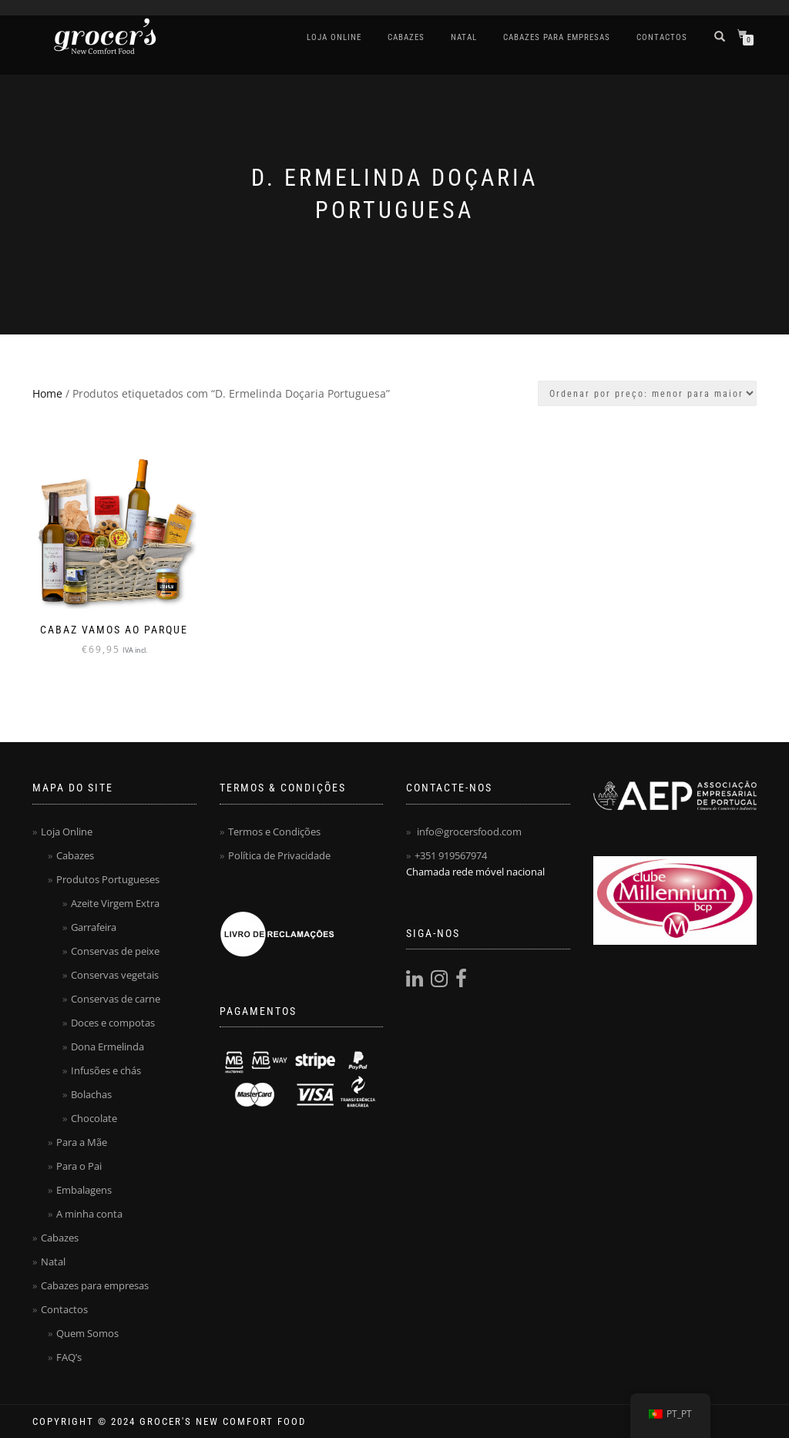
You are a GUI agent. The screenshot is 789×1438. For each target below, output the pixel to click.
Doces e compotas (113, 1023)
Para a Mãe (81, 1142)
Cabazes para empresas (556, 37)
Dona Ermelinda (107, 1046)
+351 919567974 (451, 855)
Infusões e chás (106, 1070)
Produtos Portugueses (107, 879)
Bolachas (91, 1094)
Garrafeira (93, 927)
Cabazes (406, 37)
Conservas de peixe (115, 951)
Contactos (661, 37)
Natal (464, 37)
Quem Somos (87, 1333)
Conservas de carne (115, 999)
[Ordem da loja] (647, 393)
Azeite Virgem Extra (115, 903)
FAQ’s (69, 1357)
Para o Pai (79, 1166)
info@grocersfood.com (469, 831)
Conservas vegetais (115, 975)
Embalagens (84, 1190)
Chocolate (94, 1118)
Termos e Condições (274, 831)
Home (47, 393)
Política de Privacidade (279, 855)
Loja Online (334, 37)
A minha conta (89, 1214)
